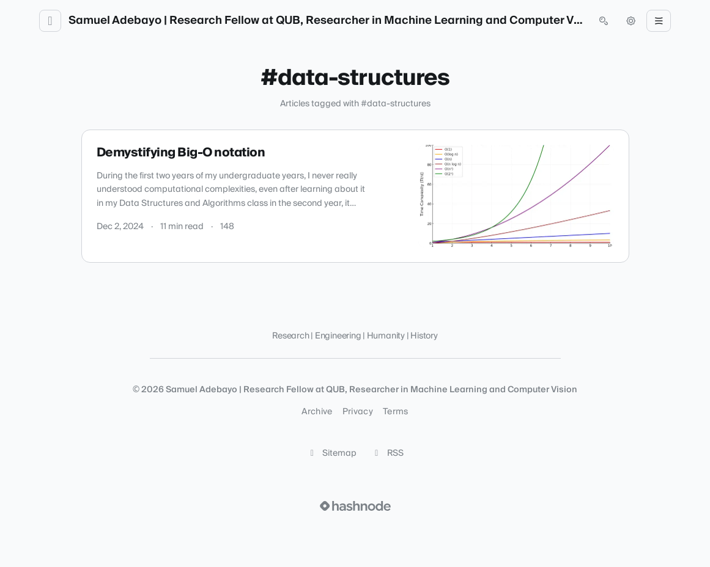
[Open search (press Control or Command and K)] (604, 21)
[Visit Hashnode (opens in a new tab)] (355, 506)
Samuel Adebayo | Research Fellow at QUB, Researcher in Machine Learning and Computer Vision (326, 20)
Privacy (357, 411)
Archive (316, 411)
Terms (396, 411)
